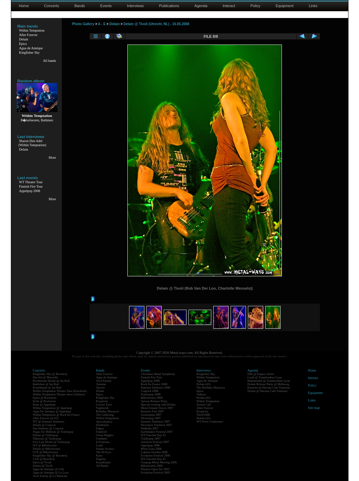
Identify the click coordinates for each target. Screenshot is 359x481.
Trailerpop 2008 (151, 394)
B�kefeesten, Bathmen (37, 120)
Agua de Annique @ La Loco (51, 472)
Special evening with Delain (158, 404)
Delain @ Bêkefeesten (46, 448)
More (52, 157)
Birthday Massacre (107, 411)
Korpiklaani (103, 462)
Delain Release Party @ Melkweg (268, 384)
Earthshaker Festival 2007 (157, 431)
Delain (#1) (204, 418)
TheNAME (204, 414)
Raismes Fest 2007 (152, 411)
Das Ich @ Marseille (45, 377)
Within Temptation (31, 30)
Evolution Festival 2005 (155, 472)
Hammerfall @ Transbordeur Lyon (269, 380)
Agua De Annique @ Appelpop (52, 411)
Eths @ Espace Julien (261, 374)
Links (313, 6)
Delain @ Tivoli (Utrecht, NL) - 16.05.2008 (157, 24)
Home (24, 6)
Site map (314, 408)
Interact (229, 6)
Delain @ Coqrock (44, 425)
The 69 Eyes (103, 452)
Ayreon (100, 387)
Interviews (135, 6)
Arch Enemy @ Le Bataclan (50, 476)
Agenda (201, 6)
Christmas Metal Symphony (158, 374)
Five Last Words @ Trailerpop (51, 442)
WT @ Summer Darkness (49, 421)
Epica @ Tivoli (42, 462)
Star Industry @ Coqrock (48, 428)
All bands (49, 61)
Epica (23, 44)
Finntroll (101, 431)
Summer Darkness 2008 (155, 387)
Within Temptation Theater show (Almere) (59, 394)
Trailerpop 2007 (151, 438)
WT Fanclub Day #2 (153, 435)
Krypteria (102, 401)
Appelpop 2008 (29, 191)
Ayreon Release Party (154, 401)
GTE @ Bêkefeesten (45, 452)
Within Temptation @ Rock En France (56, 414)
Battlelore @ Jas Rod (46, 384)
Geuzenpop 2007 (151, 414)
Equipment (285, 6)
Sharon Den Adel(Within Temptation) (32, 143)
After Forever (28, 35)
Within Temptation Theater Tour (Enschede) (60, 391)
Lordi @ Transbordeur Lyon (265, 377)
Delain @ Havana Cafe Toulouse (268, 391)
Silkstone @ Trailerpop (47, 438)
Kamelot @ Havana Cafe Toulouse (269, 387)
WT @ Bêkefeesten (45, 445)
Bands (79, 6)
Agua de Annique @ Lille (49, 469)
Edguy (100, 428)
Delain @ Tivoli (43, 465)
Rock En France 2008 (154, 384)
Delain (23, 39)
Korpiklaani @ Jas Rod (47, 387)
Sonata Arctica (105, 448)
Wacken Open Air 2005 (155, 469)
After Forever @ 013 (46, 418)
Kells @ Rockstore (44, 401)
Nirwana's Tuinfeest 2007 (156, 425)
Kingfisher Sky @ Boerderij (50, 374)
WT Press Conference (210, 421)
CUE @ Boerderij (44, 459)
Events (106, 6)
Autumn (101, 384)
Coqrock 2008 (149, 391)
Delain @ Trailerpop (45, 435)
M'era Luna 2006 (151, 448)
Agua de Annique (31, 48)
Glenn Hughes (105, 435)
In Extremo (103, 442)
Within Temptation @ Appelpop (52, 408)
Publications (169, 6)
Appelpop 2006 (150, 445)
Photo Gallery (83, 24)
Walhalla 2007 (150, 428)
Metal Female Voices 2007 (157, 408)
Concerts (51, 6)
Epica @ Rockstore (45, 397)
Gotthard (101, 438)
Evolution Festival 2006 (155, 455)
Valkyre (201, 394)
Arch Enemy (104, 380)
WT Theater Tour (30, 182)
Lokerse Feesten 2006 (154, 452)
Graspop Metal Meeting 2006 (159, 462)
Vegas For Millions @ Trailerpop (53, 431)
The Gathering (105, 414)
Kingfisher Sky (29, 52)
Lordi (99, 445)
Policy (255, 6)
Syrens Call (204, 404)
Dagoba (101, 459)
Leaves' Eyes (104, 404)
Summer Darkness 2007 (155, 421)
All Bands (102, 465)
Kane (99, 455)
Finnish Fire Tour (31, 186)
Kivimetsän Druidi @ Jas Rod (51, 380)
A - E (101, 24)
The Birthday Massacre (211, 387)
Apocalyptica (104, 421)
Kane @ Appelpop (44, 404)
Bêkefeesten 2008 (152, 397)
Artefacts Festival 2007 (155, 442)
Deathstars (102, 425)
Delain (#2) (204, 397)
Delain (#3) (204, 384)
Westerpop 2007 (151, 418)
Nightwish (102, 408)
